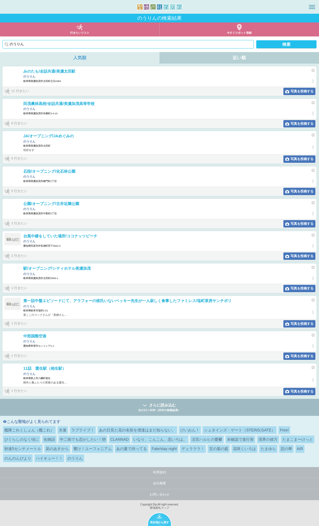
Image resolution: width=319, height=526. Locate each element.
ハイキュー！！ (49, 458)
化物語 (49, 439)
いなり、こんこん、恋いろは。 (160, 439)
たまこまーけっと (297, 439)
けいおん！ (190, 430)
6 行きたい (19, 159)
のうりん (75, 458)
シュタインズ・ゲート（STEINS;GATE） (239, 430)
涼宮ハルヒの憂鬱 (207, 439)
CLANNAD (119, 439)
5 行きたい (19, 191)
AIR (300, 449)
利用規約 (159, 472)
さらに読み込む (159, 408)
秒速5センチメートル (22, 449)
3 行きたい (19, 223)
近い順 (239, 57)
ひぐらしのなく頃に (21, 439)
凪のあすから (57, 449)
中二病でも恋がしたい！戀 (83, 439)
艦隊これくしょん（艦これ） (29, 430)
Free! (284, 430)
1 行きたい (19, 288)
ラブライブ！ (82, 430)
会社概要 (159, 483)
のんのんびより (17, 458)
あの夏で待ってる (131, 449)
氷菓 (63, 430)
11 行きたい (20, 91)
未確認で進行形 (240, 439)
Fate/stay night (164, 449)
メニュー (312, 7)
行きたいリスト (79, 32)
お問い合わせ (159, 494)
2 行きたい (19, 256)
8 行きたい (19, 123)
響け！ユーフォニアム (92, 449)
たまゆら (268, 449)
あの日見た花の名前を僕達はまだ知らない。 (137, 430)
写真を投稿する (302, 91)
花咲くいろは (244, 449)
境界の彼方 (268, 439)
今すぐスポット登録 (239, 32)
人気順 (79, 57)
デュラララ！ (192, 449)
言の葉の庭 (218, 449)
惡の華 (286, 449)
